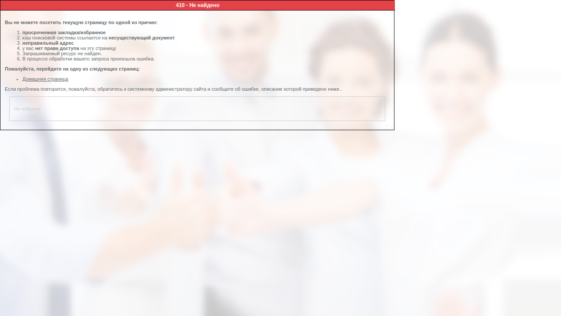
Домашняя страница (45, 79)
